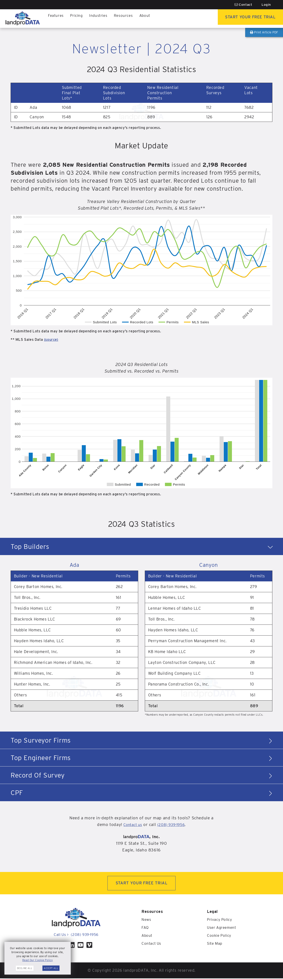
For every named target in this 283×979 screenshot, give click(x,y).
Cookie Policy (220, 936)
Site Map (215, 944)
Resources (127, 18)
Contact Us (152, 944)
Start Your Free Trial (246, 18)
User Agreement (222, 928)
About (149, 18)
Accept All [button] (51, 968)
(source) (51, 339)
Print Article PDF (264, 32)
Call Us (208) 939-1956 (76, 935)
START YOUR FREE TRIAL (142, 883)
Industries (100, 18)
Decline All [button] (25, 968)
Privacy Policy (220, 920)
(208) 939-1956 (172, 824)
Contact (243, 5)
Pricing (78, 18)
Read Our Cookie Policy (37, 960)
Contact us (130, 824)
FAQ (145, 928)
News (146, 920)
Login (266, 5)
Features (56, 18)
